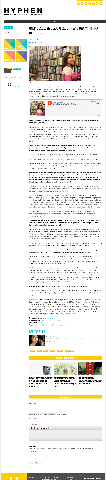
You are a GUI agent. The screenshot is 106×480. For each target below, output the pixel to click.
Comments (65, 397)
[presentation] (45, 456)
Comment (33, 424)
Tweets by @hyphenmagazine (12, 77)
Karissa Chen (37, 331)
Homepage (32, 418)
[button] (31, 428)
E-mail (31, 410)
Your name (32, 404)
